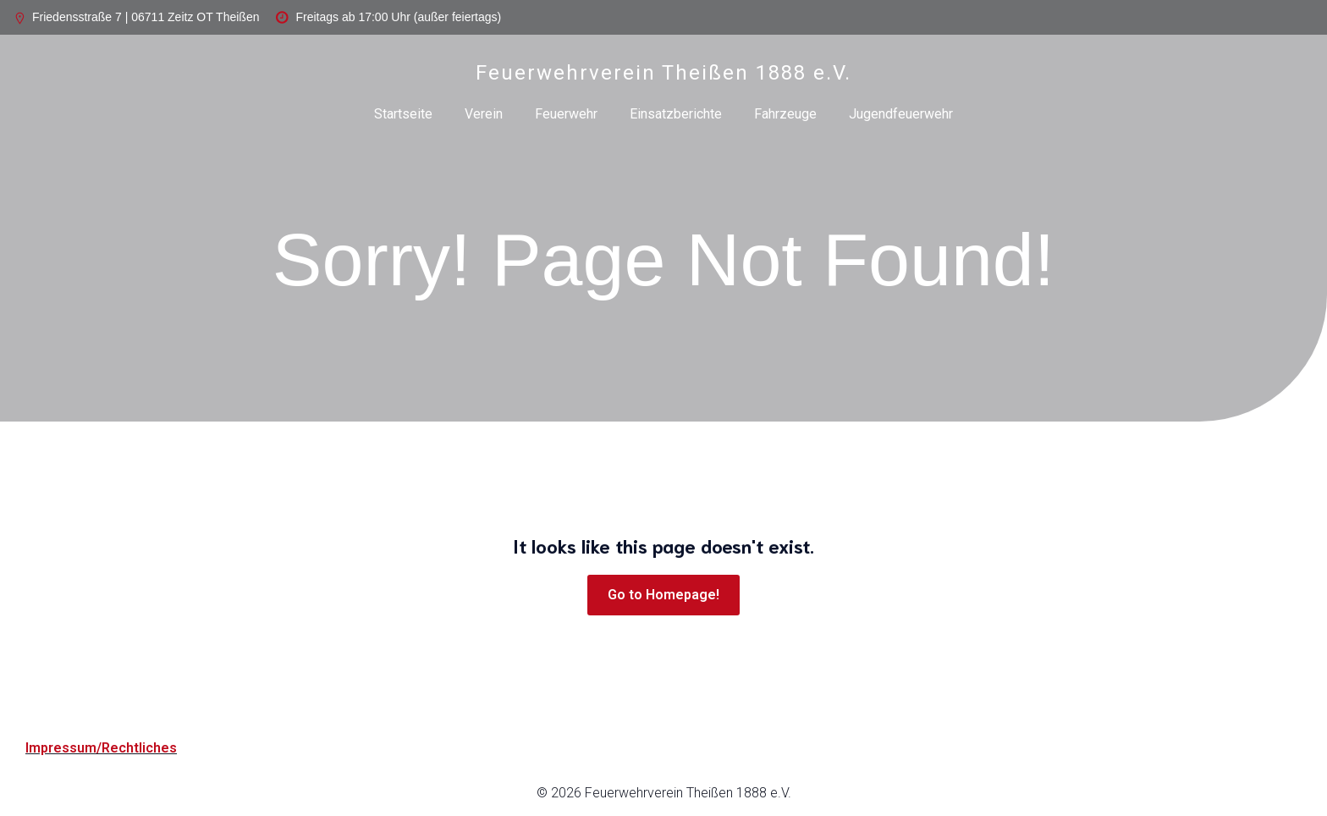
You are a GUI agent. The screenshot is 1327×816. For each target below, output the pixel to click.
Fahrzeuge (785, 114)
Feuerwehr (566, 114)
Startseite (403, 114)
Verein (484, 114)
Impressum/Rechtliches (101, 748)
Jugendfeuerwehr (901, 114)
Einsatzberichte (676, 114)
